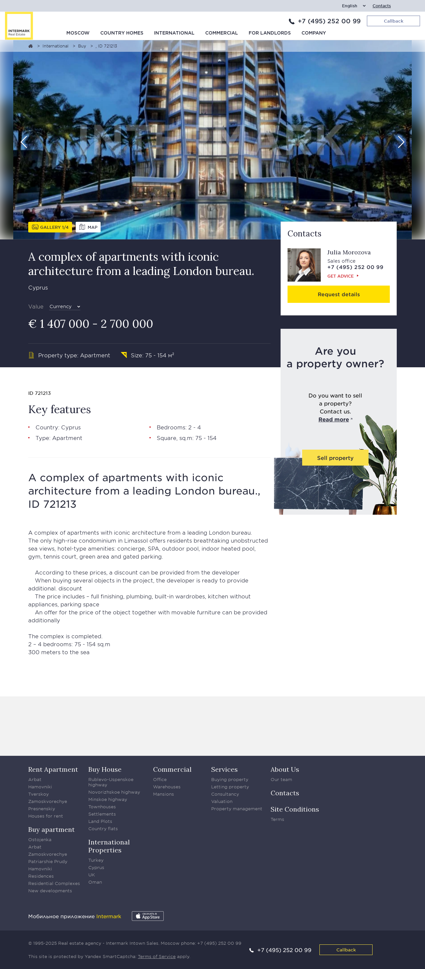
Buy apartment (51, 829)
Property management (236, 808)
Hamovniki (40, 786)
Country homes (121, 33)
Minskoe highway (107, 799)
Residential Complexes (54, 883)
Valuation (221, 801)
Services (224, 769)
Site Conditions (295, 809)
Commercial (221, 33)
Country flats (103, 828)
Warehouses (167, 786)
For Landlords (270, 33)
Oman (95, 882)
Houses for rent (45, 816)
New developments (50, 890)
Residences (41, 876)
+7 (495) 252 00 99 (329, 21)
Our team (281, 779)
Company (313, 33)
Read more (333, 419)
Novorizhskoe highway (114, 792)
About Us (285, 769)
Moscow (78, 33)
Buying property (229, 779)
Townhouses (102, 806)
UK (91, 874)
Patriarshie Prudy (47, 861)
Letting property (230, 786)
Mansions (163, 794)
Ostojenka (39, 839)
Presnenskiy (41, 808)
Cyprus (96, 867)
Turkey (96, 860)
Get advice (340, 276)
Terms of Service (157, 956)
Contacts (382, 6)
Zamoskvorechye (47, 801)
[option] (212, 139)
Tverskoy (38, 794)
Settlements (102, 814)
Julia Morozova (349, 252)
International (174, 33)
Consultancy (225, 794)
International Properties (109, 846)
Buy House (105, 769)
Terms (277, 819)
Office (160, 779)
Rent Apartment (53, 769)
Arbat (35, 779)
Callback (346, 949)
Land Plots (100, 821)
